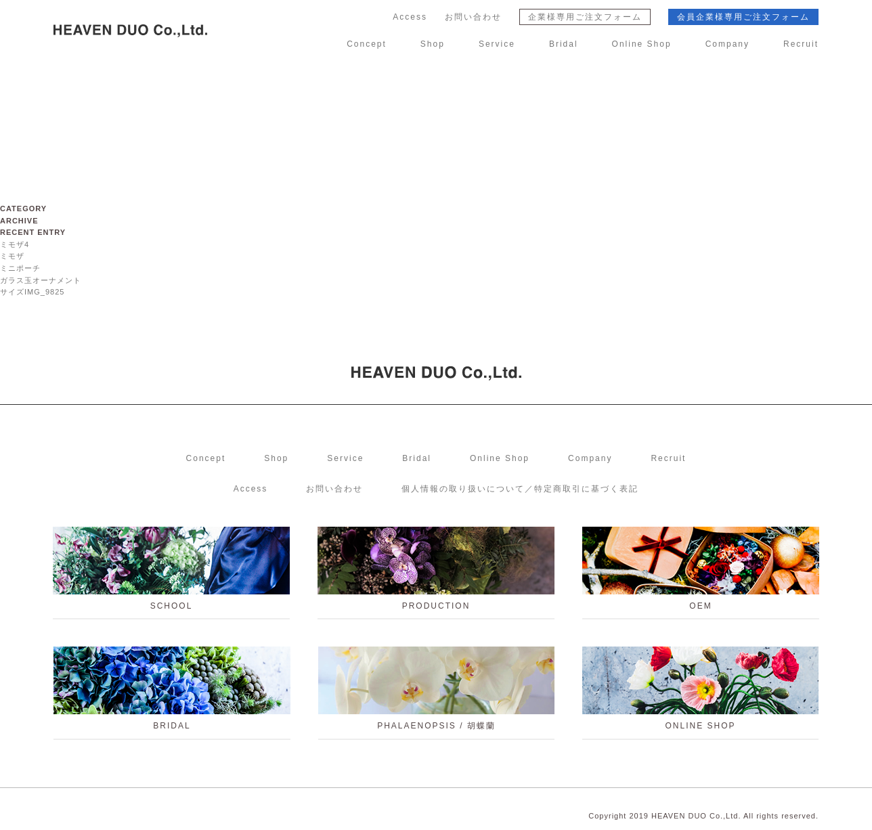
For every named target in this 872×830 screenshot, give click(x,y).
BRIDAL (171, 693)
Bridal (563, 44)
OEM (700, 573)
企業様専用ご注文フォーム (585, 17)
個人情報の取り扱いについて (519, 489)
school (171, 573)
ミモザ (12, 256)
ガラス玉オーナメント (40, 280)
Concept (367, 44)
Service (497, 44)
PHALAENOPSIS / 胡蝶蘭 (436, 693)
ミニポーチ (20, 268)
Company (727, 44)
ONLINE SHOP (700, 693)
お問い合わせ (473, 17)
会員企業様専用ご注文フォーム (743, 17)
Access (410, 17)
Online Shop (642, 44)
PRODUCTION (436, 573)
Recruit (801, 44)
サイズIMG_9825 (32, 292)
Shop (432, 44)
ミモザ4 (14, 244)
